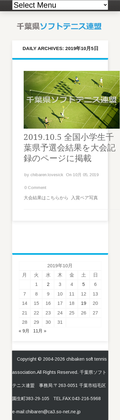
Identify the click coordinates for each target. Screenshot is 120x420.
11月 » (39, 330)
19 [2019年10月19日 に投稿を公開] (83, 303)
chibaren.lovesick (46, 174)
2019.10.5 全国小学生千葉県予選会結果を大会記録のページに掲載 (70, 147)
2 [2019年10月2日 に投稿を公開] (48, 284)
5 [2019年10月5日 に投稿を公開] (83, 284)
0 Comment (35, 187)
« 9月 (24, 330)
